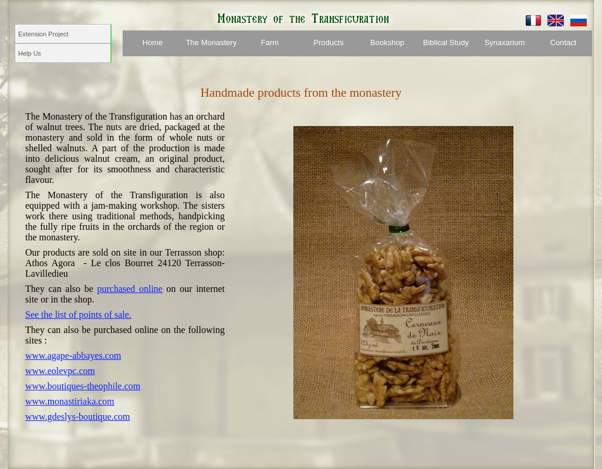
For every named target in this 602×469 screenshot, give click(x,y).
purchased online (129, 289)
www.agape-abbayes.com (73, 356)
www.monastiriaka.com (69, 401)
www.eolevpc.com (60, 371)
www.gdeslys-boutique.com (77, 417)
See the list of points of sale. (78, 315)
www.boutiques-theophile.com (82, 386)
